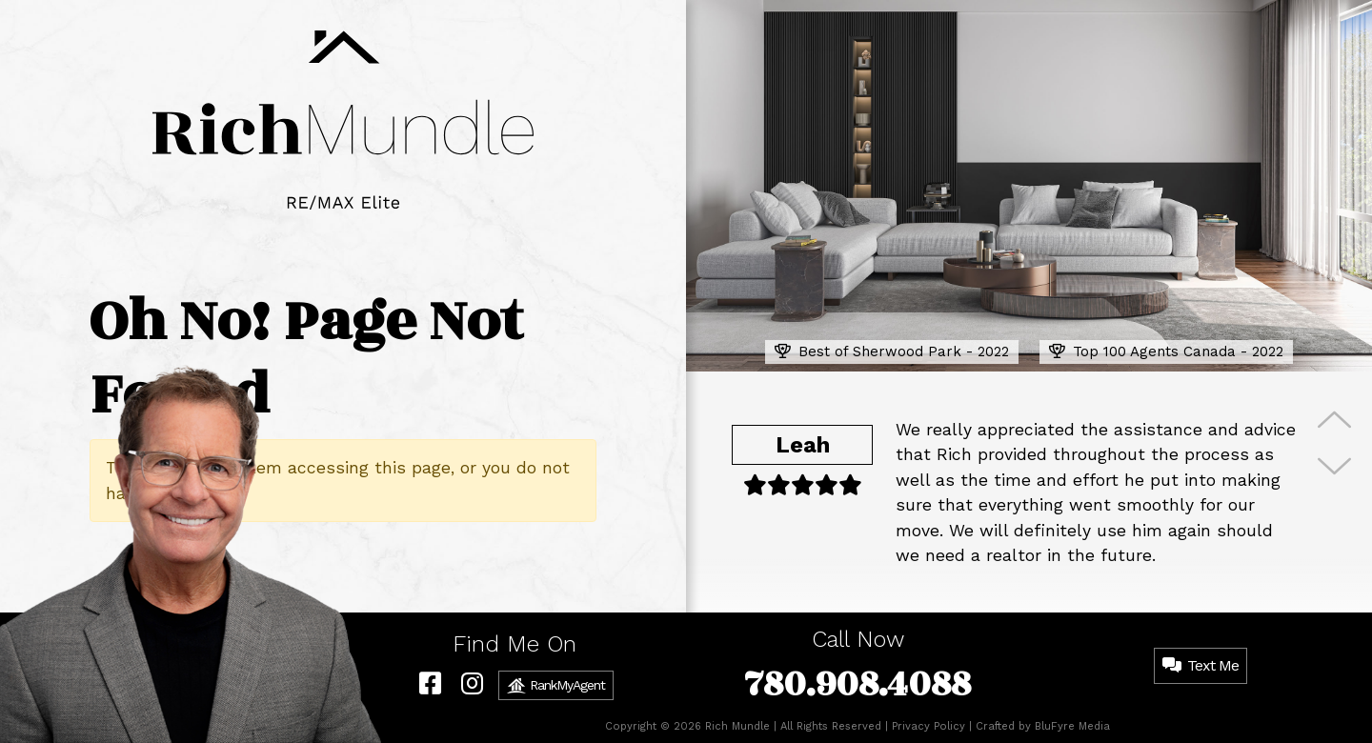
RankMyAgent (556, 686)
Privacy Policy (928, 726)
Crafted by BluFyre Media (1043, 726)
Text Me (1200, 665)
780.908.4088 (857, 684)
